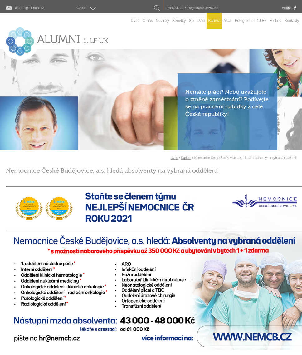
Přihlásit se (175, 8)
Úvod (174, 158)
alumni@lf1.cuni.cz (29, 8)
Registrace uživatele (203, 8)
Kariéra (186, 158)
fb (295, 8)
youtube (286, 8)
